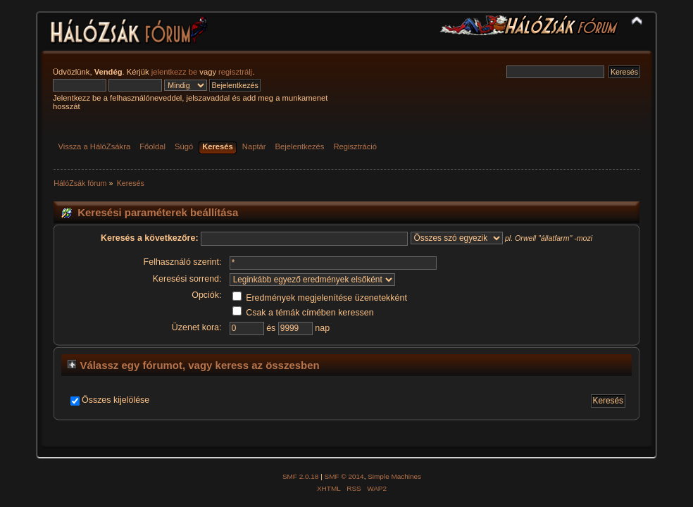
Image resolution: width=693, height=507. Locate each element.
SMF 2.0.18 (300, 476)
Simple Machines (394, 476)
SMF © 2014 (344, 476)
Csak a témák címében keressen (303, 313)
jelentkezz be (174, 72)
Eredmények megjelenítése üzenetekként (319, 298)
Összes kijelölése (115, 400)
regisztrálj (235, 72)
